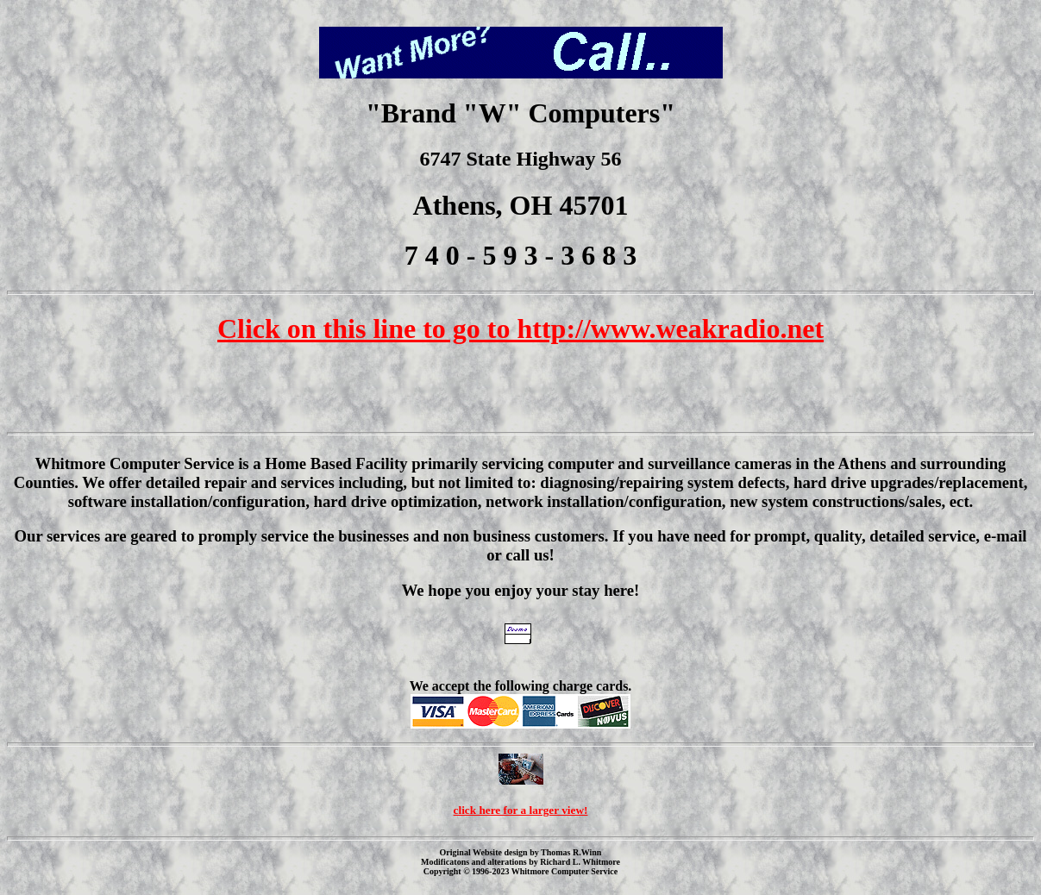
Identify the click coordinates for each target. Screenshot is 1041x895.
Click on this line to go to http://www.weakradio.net (520, 328)
